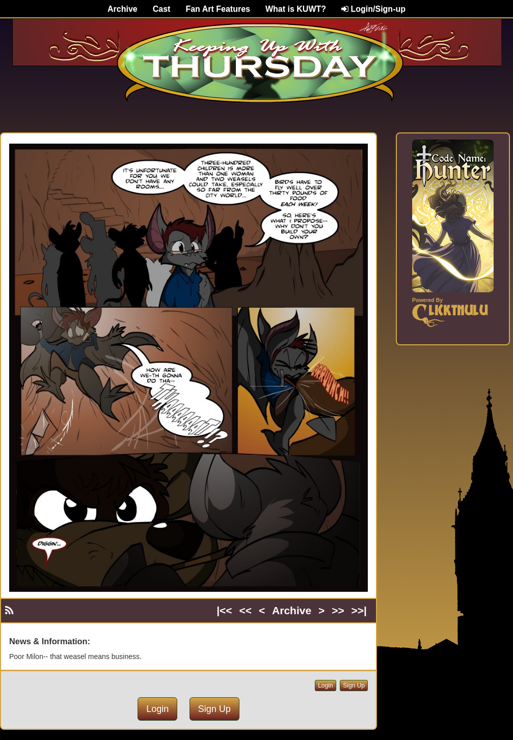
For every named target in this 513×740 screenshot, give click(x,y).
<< (245, 610)
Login (325, 685)
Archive (122, 9)
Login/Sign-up (373, 9)
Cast (162, 9)
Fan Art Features (217, 9)
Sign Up (354, 685)
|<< (224, 610)
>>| (359, 610)
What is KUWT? (295, 9)
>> (338, 610)
